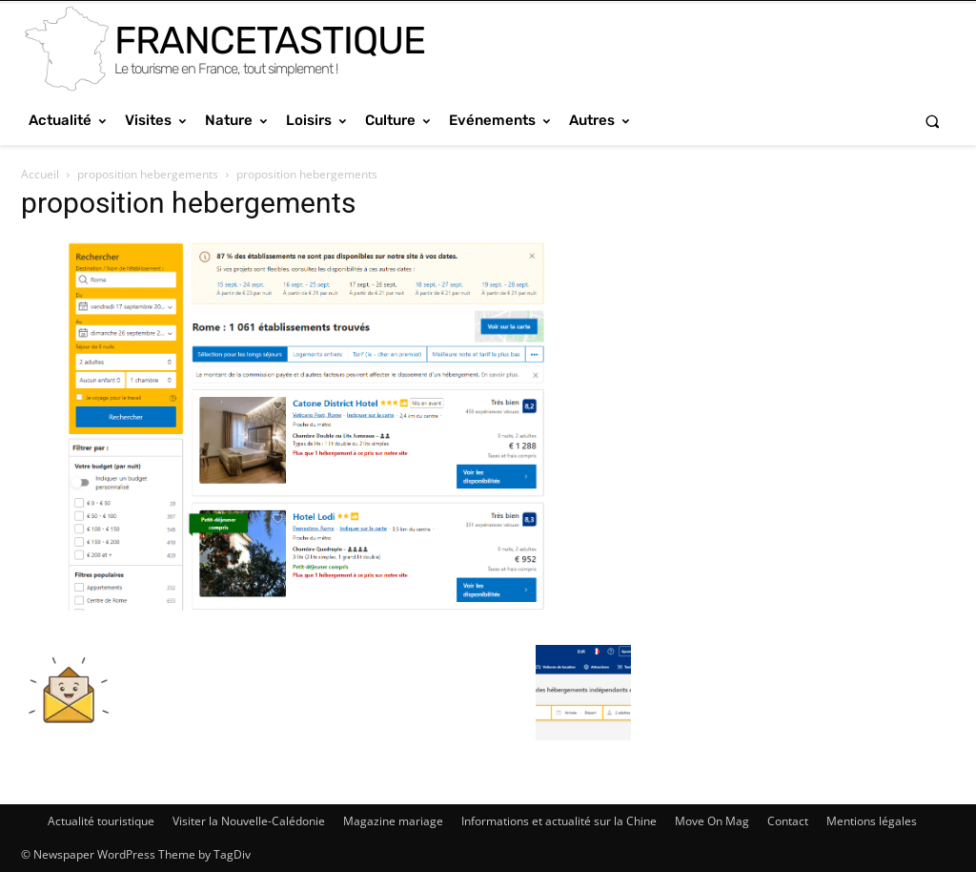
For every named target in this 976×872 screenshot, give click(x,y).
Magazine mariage (393, 821)
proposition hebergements (147, 174)
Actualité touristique (101, 821)
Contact (787, 821)
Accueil (40, 174)
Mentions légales (871, 821)
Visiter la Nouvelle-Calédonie (249, 821)
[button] (932, 120)
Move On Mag (712, 821)
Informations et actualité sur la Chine (559, 821)
